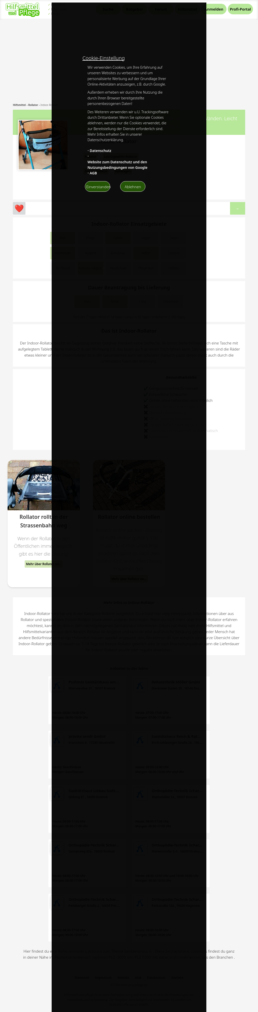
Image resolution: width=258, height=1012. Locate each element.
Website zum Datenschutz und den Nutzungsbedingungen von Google (117, 165)
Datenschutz (100, 150)
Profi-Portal (240, 9)
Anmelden (214, 9)
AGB (93, 173)
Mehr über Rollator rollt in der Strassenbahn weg (44, 564)
